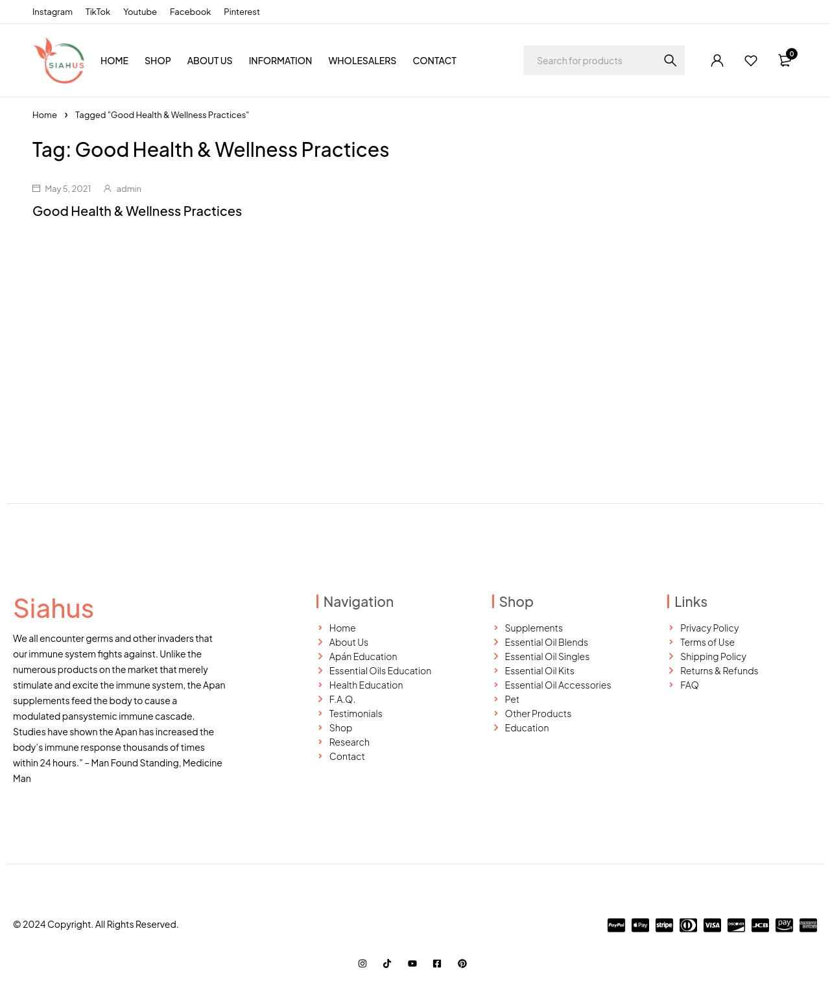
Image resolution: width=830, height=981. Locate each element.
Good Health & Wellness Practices (137, 210)
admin (129, 188)
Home (44, 115)
